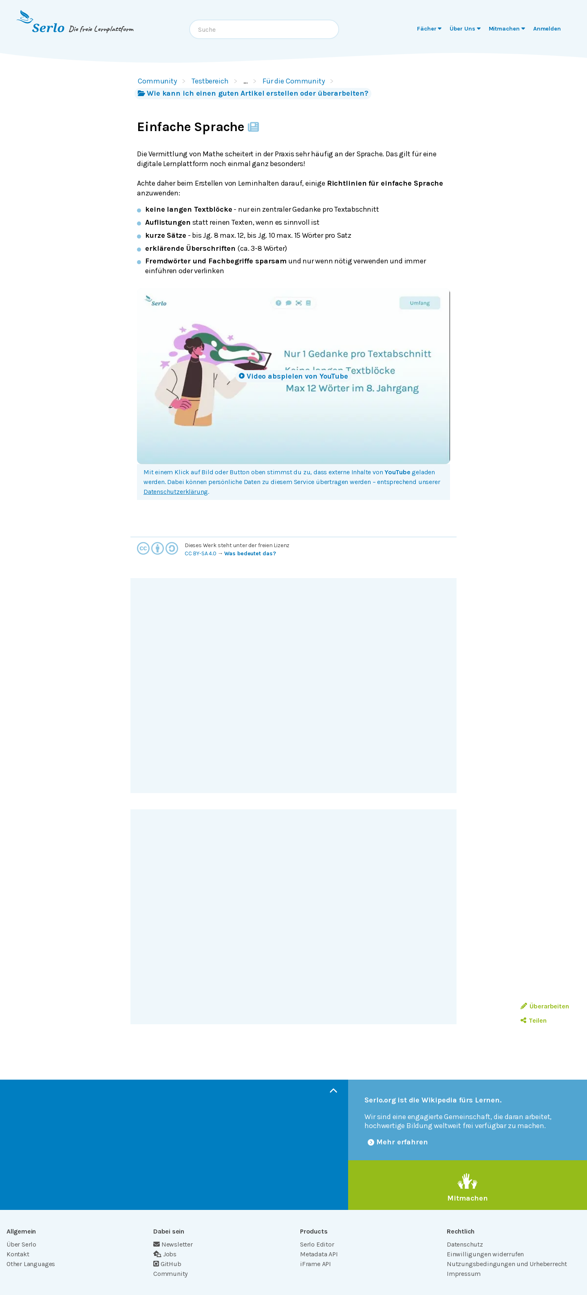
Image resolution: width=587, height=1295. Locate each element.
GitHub (167, 1264)
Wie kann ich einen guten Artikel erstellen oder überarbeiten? (253, 93)
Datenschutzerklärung (175, 491)
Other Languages (31, 1264)
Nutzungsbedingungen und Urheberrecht (507, 1264)
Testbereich (210, 81)
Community (157, 81)
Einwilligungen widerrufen (485, 1254)
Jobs (165, 1254)
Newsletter (173, 1244)
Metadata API (319, 1254)
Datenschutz (465, 1244)
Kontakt (18, 1254)
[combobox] (264, 29)
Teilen (533, 1020)
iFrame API (315, 1264)
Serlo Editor (317, 1244)
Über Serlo (21, 1244)
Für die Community (294, 81)
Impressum (464, 1273)
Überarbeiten (545, 1006)
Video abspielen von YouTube (293, 376)
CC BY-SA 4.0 (200, 553)
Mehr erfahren (398, 1141)
